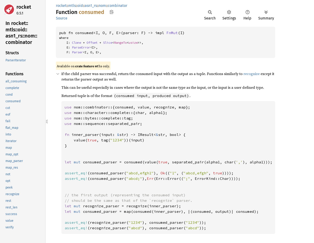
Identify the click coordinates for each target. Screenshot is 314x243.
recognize (251, 73)
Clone (76, 42)
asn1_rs (91, 5)
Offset (92, 42)
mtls (72, 5)
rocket (23, 7)
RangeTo (120, 42)
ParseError (81, 47)
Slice (107, 42)
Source (61, 18)
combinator (117, 5)
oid (80, 5)
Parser (77, 52)
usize (133, 42)
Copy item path (111, 12)
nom (102, 5)
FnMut (172, 32)
